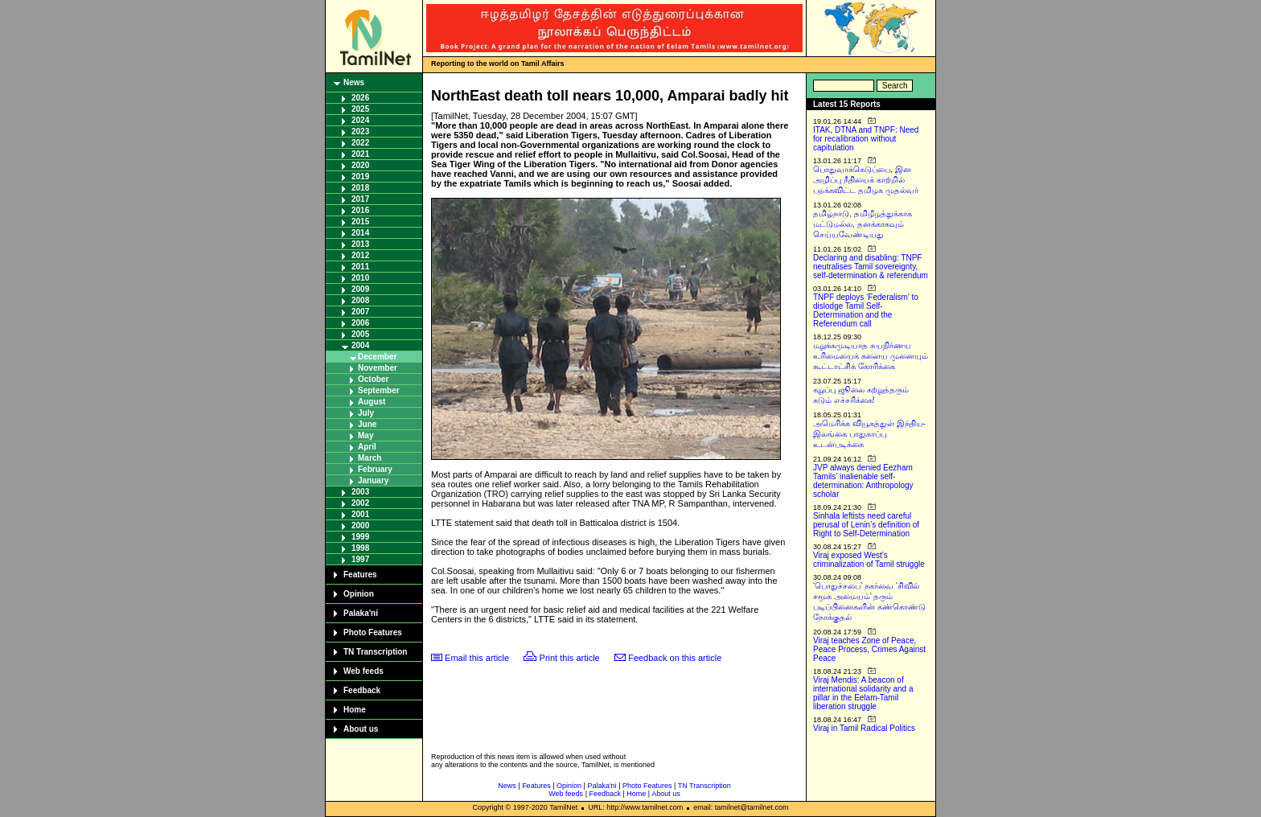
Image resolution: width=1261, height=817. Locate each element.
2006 (360, 322)
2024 (360, 120)
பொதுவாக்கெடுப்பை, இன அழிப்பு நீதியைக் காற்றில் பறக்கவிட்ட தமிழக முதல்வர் (865, 180)
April (367, 446)
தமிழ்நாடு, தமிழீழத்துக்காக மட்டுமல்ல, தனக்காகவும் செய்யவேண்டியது (862, 224)
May (365, 435)
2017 (360, 199)
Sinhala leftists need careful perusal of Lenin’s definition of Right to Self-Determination (866, 524)
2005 (360, 334)
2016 (360, 210)
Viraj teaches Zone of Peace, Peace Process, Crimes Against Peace (869, 649)
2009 (360, 289)
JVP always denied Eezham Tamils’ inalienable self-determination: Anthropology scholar (863, 481)
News (353, 82)
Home (354, 709)
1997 (360, 559)
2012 (360, 255)
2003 (360, 491)
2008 (360, 300)
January (373, 480)
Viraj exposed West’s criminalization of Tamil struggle (869, 560)
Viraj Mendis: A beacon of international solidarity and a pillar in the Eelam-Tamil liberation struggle (863, 693)
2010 (360, 277)
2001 (360, 514)
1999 (360, 536)
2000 (360, 525)
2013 (360, 244)
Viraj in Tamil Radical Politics (864, 728)
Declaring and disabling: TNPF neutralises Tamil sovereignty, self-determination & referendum (870, 266)
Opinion (358, 593)
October (373, 379)
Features (360, 574)
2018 (360, 187)
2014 (360, 232)
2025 (360, 109)
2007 (360, 311)
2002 (360, 503)
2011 (360, 266)
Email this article (477, 658)
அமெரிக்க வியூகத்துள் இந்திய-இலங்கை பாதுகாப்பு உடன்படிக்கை (869, 434)
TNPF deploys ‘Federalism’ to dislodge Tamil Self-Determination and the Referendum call (865, 310)
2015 (360, 221)
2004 (360, 345)
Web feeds (363, 671)
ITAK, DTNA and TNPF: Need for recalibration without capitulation (865, 138)
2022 (360, 142)
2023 (360, 131)
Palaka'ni (360, 613)
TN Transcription (375, 651)
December (377, 356)
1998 (360, 548)
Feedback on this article (674, 658)
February (375, 469)
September (379, 390)
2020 (360, 165)
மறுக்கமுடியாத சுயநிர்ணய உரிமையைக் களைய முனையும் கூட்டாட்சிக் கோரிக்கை (870, 356)
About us (360, 729)
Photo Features (372, 632)
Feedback (361, 690)
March (369, 458)
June (367, 424)
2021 (360, 154)
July (366, 412)
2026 (360, 97)
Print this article (570, 658)
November (377, 367)
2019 (360, 176)
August (371, 401)
